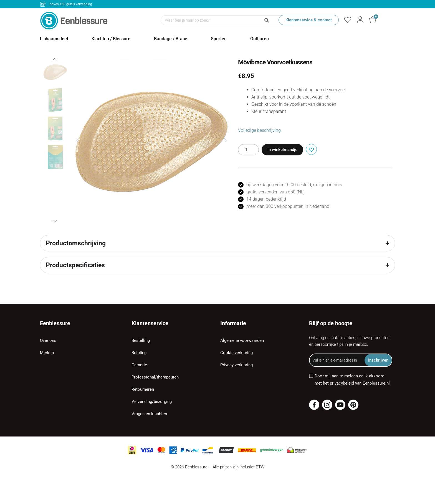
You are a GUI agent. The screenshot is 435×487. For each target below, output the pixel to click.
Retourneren (142, 389)
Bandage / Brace (170, 38)
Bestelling (140, 340)
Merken (47, 352)
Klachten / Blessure (111, 38)
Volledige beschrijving (259, 130)
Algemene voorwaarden (242, 340)
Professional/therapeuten (155, 377)
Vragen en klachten (149, 413)
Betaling (138, 352)
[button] (310, 148)
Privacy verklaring (236, 364)
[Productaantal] (248, 149)
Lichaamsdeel (54, 38)
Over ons (48, 340)
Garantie (139, 364)
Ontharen (259, 38)
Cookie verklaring (236, 352)
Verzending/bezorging (151, 401)
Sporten (219, 38)
